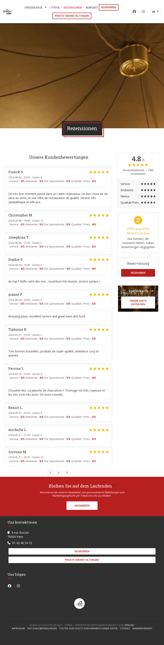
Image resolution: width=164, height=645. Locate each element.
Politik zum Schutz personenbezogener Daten (89, 628)
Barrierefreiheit (142, 628)
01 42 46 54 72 (22, 543)
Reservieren (108, 7)
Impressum (20, 628)
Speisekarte (35, 7)
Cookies (126, 628)
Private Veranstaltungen (72, 16)
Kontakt (92, 7)
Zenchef (129, 625)
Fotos (55, 7)
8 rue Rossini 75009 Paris (18, 535)
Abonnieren (82, 505)
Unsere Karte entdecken (138, 302)
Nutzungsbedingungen (43, 628)
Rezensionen (73, 7)
